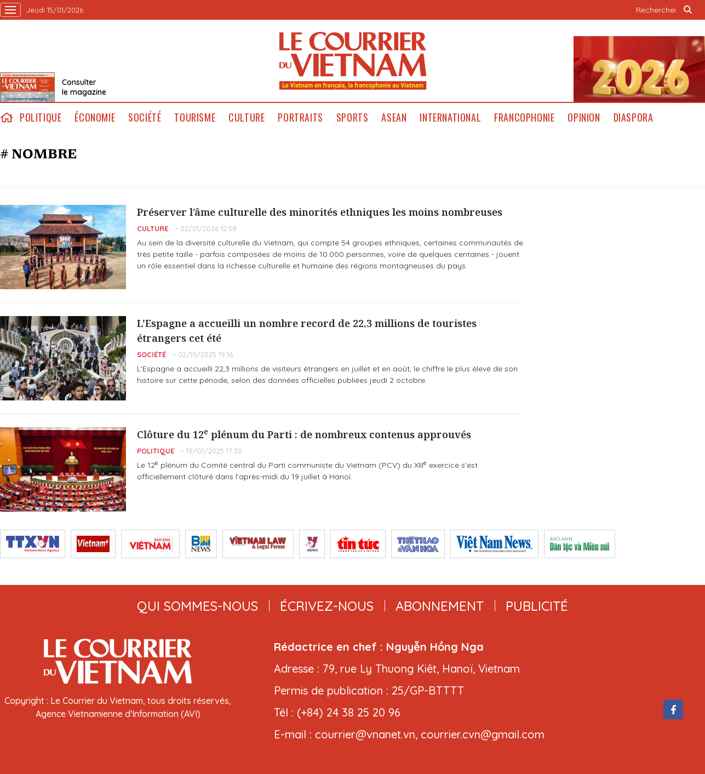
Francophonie (524, 117)
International (450, 117)
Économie (94, 117)
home (6, 117)
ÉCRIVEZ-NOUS (327, 606)
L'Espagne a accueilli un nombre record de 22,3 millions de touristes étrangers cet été (307, 331)
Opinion (584, 117)
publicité (537, 606)
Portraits (300, 117)
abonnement (440, 606)
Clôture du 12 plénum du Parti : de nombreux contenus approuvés (304, 434)
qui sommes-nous (197, 606)
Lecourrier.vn (352, 61)
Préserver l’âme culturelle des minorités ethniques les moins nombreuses (319, 212)
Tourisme (194, 117)
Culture (246, 117)
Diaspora (634, 117)
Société (144, 117)
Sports (352, 117)
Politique (40, 117)
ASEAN (393, 117)
